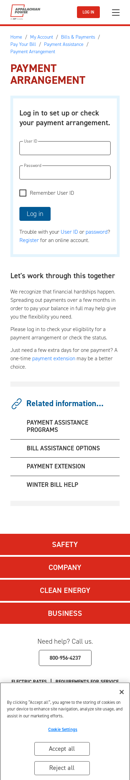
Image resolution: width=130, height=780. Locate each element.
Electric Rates (29, 681)
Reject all (62, 770)
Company (65, 567)
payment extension (53, 358)
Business (65, 613)
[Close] (121, 694)
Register (29, 240)
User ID (69, 231)
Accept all (62, 751)
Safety (65, 544)
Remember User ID (52, 192)
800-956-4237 (65, 657)
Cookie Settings (62, 731)
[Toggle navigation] (116, 12)
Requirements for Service (87, 681)
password (96, 231)
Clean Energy (65, 590)
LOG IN (88, 12)
